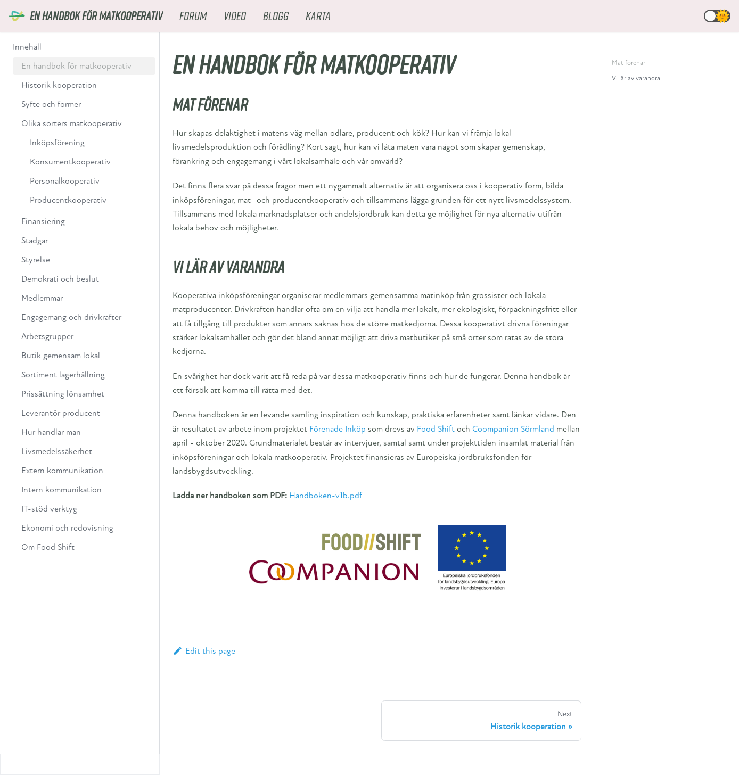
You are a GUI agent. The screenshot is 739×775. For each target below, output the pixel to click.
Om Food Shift (48, 547)
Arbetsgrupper (47, 336)
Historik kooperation (59, 85)
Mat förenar (628, 63)
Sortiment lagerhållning (63, 374)
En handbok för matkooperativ (76, 66)
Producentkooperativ (68, 200)
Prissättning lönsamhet (62, 394)
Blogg (276, 15)
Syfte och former (51, 104)
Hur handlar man (51, 432)
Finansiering (43, 221)
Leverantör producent (60, 413)
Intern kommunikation (61, 489)
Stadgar (34, 240)
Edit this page (204, 651)
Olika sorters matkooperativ (71, 123)
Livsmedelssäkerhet (56, 451)
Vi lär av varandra (636, 78)
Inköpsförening (57, 142)
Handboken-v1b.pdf (325, 495)
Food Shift (436, 429)
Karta (318, 15)
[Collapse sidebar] (80, 764)
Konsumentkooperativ (70, 161)
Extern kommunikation (62, 470)
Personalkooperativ (65, 181)
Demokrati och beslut (60, 279)
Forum (193, 15)
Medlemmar (42, 298)
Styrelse (35, 259)
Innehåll (27, 47)
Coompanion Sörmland (513, 429)
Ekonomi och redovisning (67, 528)
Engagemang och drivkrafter (71, 317)
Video (235, 15)
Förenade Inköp (337, 429)
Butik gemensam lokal (60, 355)
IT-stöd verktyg (49, 509)
